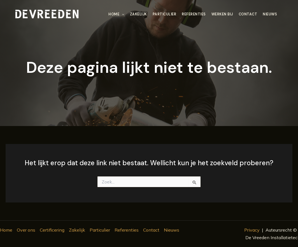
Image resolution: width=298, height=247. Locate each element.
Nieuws (270, 14)
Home (116, 14)
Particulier (164, 14)
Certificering (52, 230)
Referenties (194, 14)
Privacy (252, 230)
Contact (248, 14)
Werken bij (222, 14)
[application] (121, 14)
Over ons (26, 230)
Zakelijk (138, 14)
